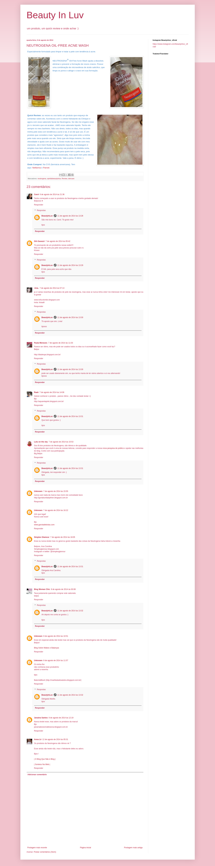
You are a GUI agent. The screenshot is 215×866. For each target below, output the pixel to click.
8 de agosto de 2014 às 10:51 (55, 636)
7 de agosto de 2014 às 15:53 (61, 442)
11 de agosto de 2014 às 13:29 (70, 265)
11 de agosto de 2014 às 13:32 (70, 611)
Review (64, 178)
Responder (38, 205)
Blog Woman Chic (42, 589)
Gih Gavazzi (39, 241)
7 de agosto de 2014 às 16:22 (55, 510)
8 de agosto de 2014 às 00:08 (63, 589)
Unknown (38, 491)
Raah (36, 392)
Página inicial (85, 847)
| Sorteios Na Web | (42, 764)
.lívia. (36, 288)
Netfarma (36, 168)
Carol (36, 194)
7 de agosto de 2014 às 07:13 (52, 288)
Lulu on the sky (41, 442)
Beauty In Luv (55, 15)
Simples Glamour (42, 537)
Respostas (41, 210)
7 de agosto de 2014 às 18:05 (62, 537)
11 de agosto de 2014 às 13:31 (70, 416)
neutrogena (42, 178)
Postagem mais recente (37, 847)
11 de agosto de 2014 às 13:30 (70, 317)
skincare (71, 178)
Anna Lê (37, 739)
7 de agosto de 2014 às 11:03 (60, 343)
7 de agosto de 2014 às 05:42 (58, 241)
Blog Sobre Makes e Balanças (46, 648)
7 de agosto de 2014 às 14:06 (52, 392)
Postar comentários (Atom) (45, 852)
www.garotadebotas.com (44, 525)
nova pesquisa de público (113, 448)
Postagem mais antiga (133, 847)
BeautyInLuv (47, 216)
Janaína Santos (41, 718)
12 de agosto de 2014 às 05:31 (55, 739)
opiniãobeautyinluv (54, 178)
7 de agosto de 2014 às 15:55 (55, 491)
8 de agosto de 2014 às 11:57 (55, 660)
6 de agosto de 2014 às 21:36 (52, 194)
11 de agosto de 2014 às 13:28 (70, 216)
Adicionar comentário (37, 774)
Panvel (46, 168)
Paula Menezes (40, 343)
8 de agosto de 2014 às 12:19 (61, 718)
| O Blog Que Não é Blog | (45, 759)
